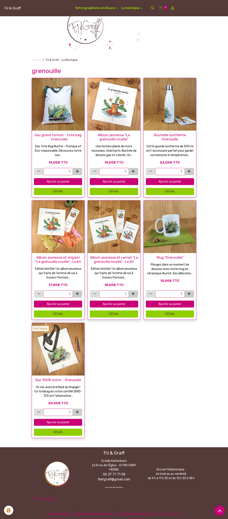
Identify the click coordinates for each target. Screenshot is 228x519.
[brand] (12, 8)
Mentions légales (57, 513)
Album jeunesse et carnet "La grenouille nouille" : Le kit (114, 259)
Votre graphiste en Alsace (95, 8)
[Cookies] (9, 510)
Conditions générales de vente (91, 513)
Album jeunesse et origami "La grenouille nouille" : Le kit (58, 259)
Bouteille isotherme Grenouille (170, 137)
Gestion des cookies (168, 513)
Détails (58, 191)
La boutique (130, 8)
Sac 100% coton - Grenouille (58, 380)
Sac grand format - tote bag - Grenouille (58, 137)
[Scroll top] (219, 510)
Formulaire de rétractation (134, 513)
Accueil (36, 60)
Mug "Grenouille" (170, 257)
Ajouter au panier (58, 181)
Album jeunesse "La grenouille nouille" (114, 137)
